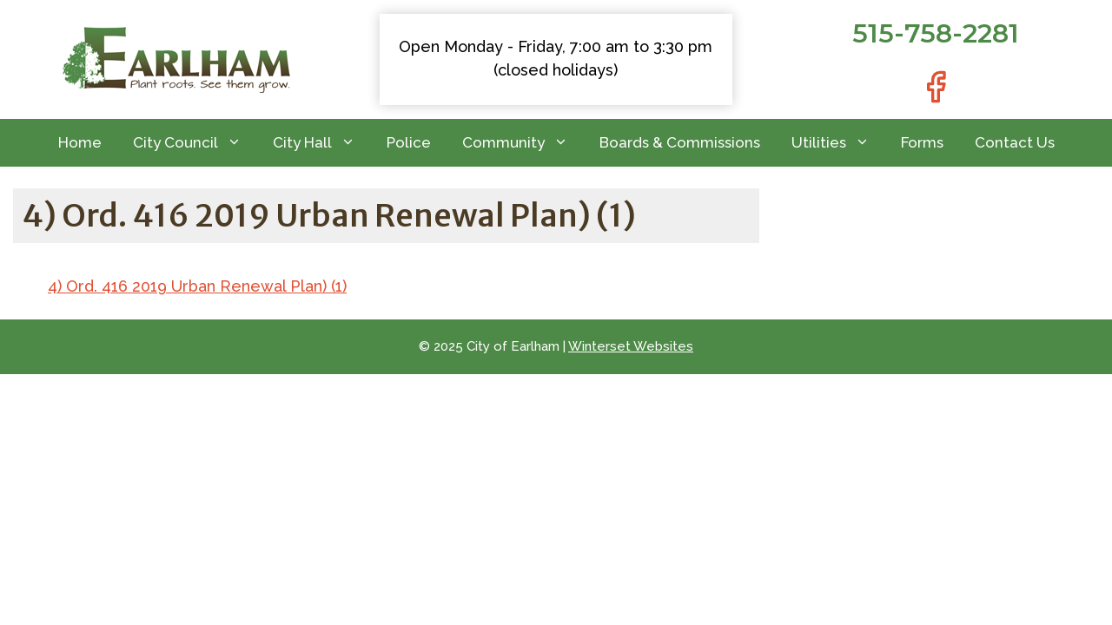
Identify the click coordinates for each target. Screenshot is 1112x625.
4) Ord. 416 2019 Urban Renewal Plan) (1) (197, 286)
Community (523, 143)
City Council (195, 143)
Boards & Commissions (679, 142)
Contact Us (1015, 142)
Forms (922, 142)
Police (409, 142)
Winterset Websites (630, 346)
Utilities (838, 143)
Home (80, 142)
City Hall (322, 143)
